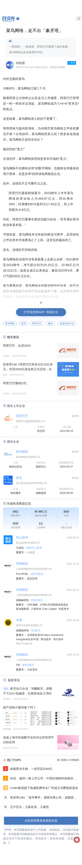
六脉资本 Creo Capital (44, 608)
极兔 (50, 323)
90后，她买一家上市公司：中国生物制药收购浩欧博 (43, 779)
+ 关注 (71, 62)
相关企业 (13, 441)
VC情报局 (73, 760)
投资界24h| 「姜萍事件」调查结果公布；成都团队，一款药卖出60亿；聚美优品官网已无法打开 (42, 798)
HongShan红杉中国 (27, 639)
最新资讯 (14, 680)
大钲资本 (32, 669)
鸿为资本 (58, 639)
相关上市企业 (16, 405)
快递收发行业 (67, 323)
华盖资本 (64, 608)
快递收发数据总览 (19, 503)
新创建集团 (22, 608)
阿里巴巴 (37, 323)
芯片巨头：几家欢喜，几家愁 (29, 807)
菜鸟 (23, 323)
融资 (6, 688)
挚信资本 (46, 639)
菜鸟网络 (10, 323)
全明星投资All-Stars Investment (45, 635)
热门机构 (62, 760)
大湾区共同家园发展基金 (54, 604)
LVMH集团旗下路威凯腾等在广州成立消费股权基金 (44, 788)
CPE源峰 (32, 604)
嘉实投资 (32, 578)
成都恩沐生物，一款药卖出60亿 (31, 768)
